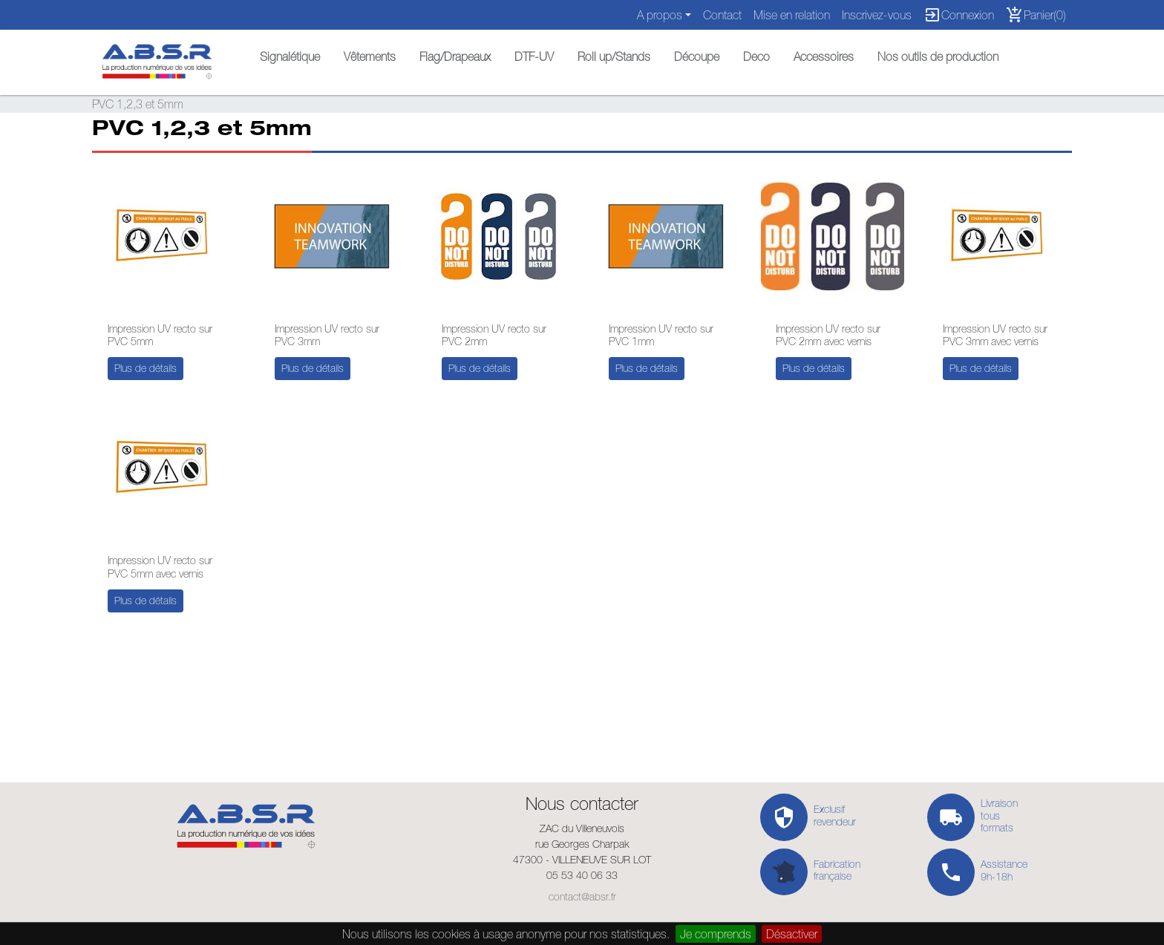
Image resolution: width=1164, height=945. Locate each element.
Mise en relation (791, 15)
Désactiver (791, 934)
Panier (1036, 15)
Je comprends (715, 934)
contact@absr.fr (582, 897)
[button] (290, 53)
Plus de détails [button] (145, 368)
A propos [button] (659, 15)
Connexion (958, 15)
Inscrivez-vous (877, 15)
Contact (722, 15)
